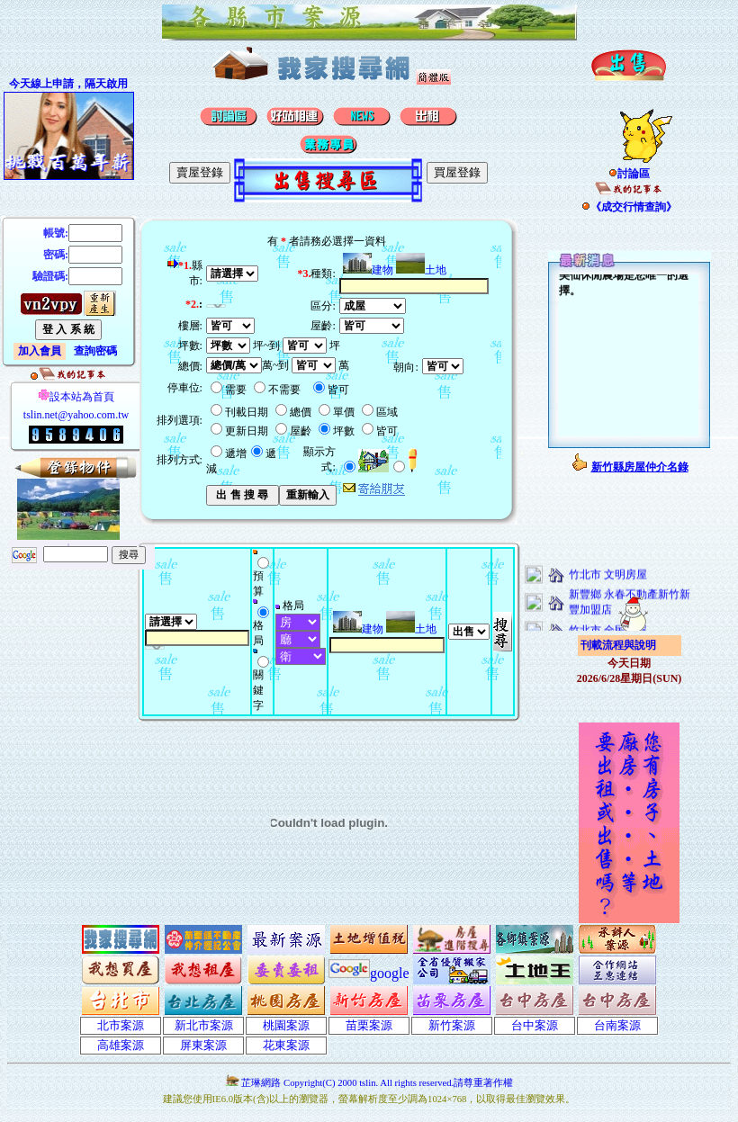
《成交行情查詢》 (629, 207)
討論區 (629, 173)
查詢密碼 (95, 351)
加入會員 (39, 351)
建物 (368, 270)
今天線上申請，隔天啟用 (68, 83)
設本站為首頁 (76, 396)
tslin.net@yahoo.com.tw (76, 414)
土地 (421, 270)
